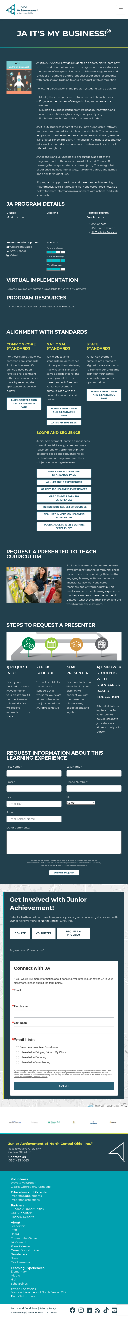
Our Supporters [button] (21, 1213)
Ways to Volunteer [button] (23, 1182)
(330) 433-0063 (18, 1160)
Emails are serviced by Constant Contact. (31, 1077)
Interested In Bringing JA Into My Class (43, 1052)
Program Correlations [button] (25, 1199)
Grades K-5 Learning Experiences (64, 489)
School (10, 812)
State (69, 797)
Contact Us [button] (17, 1156)
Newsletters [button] (19, 1254)
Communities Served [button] (25, 1238)
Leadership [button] (18, 1226)
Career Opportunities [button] (25, 1250)
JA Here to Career (103, 228)
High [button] (14, 1279)
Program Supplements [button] (26, 1195)
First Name (14, 766)
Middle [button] (15, 1275)
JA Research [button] (19, 1242)
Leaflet (90, 1106)
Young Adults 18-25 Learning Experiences (64, 526)
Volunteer (43, 933)
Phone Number (77, 781)
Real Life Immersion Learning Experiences (64, 516)
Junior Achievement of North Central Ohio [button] (39, 1292)
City (8, 797)
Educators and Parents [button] (29, 1192)
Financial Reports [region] (22, 1217)
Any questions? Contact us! (27, 950)
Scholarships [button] (19, 1283)
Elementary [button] (19, 1271)
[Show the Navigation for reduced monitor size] (120, 9)
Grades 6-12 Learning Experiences (64, 498)
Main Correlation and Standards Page (24, 404)
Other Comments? (18, 827)
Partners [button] (17, 1205)
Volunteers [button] (19, 1179)
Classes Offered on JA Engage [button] (31, 1186)
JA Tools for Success (104, 232)
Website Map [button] (35, 1312)
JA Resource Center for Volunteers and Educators (43, 306)
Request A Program (73, 933)
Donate (20, 933)
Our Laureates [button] (20, 1262)
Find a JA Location (23, 1296)
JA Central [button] (51, 1312)
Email (10, 781)
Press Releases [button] (20, 1246)
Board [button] (15, 1234)
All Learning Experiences (64, 482)
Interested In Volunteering (35, 1062)
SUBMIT (64, 1085)
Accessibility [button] (18, 1312)
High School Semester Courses (64, 506)
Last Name (74, 766)
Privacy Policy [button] (48, 1308)
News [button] (14, 1258)
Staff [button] (14, 1230)
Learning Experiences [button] (27, 1268)
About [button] (15, 1222)
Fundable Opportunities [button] (27, 1209)
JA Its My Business (64, 422)
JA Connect (99, 223)
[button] (73, 1310)
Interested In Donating (33, 1057)
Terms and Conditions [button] (24, 1308)
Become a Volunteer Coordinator (39, 1047)
